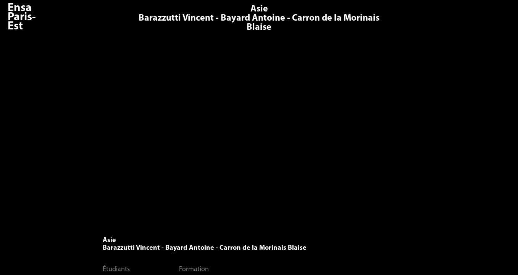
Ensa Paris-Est (22, 17)
